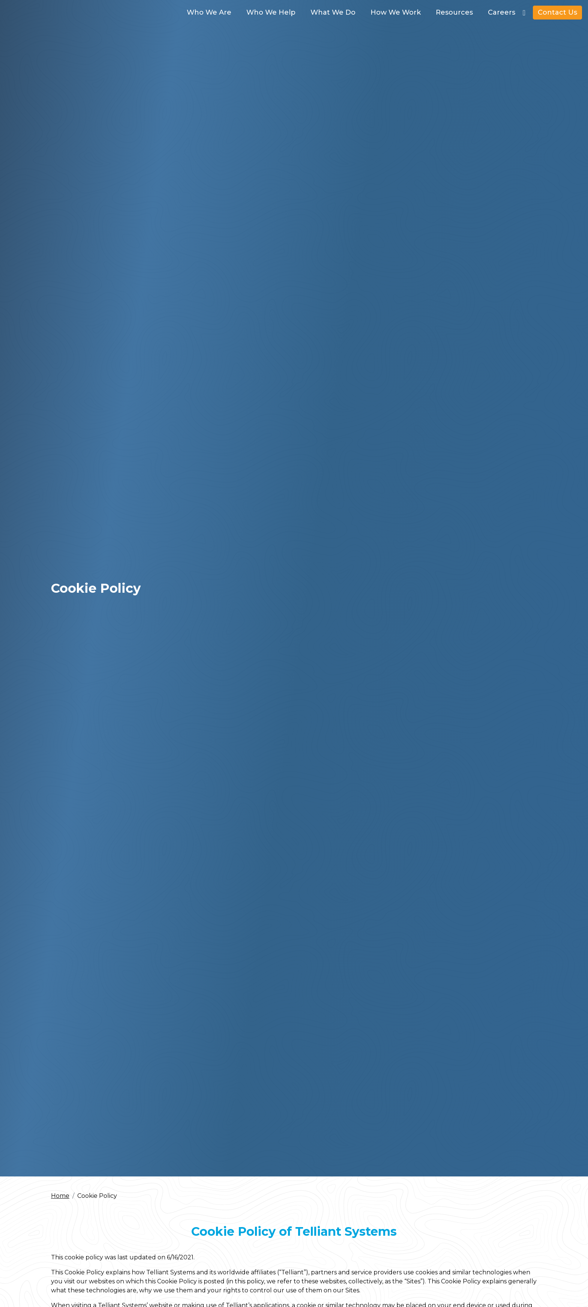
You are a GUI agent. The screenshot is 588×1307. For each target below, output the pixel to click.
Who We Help (271, 12)
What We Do (333, 12)
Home (60, 1195)
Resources (454, 12)
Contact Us (557, 12)
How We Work (395, 12)
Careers (501, 12)
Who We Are (209, 12)
